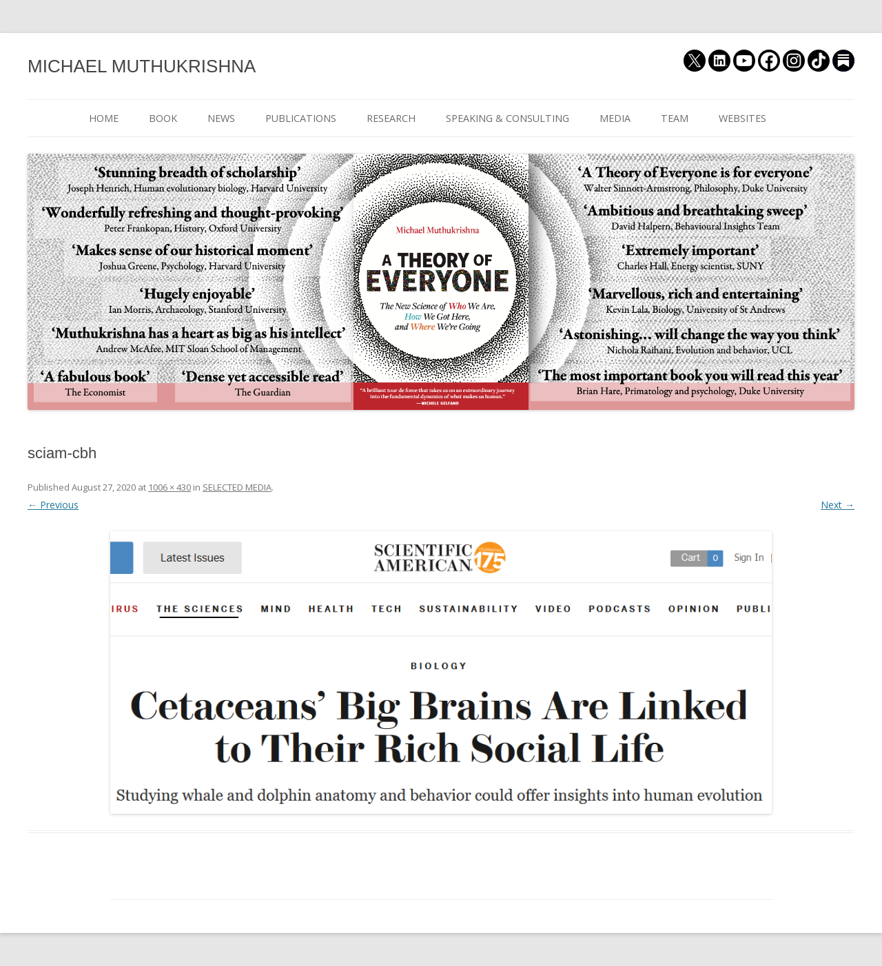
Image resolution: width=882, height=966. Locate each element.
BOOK (163, 118)
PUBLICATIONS (300, 118)
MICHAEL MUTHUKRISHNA (142, 66)
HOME (104, 118)
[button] (441, 672)
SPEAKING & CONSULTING (507, 118)
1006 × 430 (169, 487)
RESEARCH (391, 118)
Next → (837, 504)
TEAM (674, 118)
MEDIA (614, 118)
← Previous (53, 504)
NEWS (221, 118)
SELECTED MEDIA (237, 487)
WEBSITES (742, 118)
